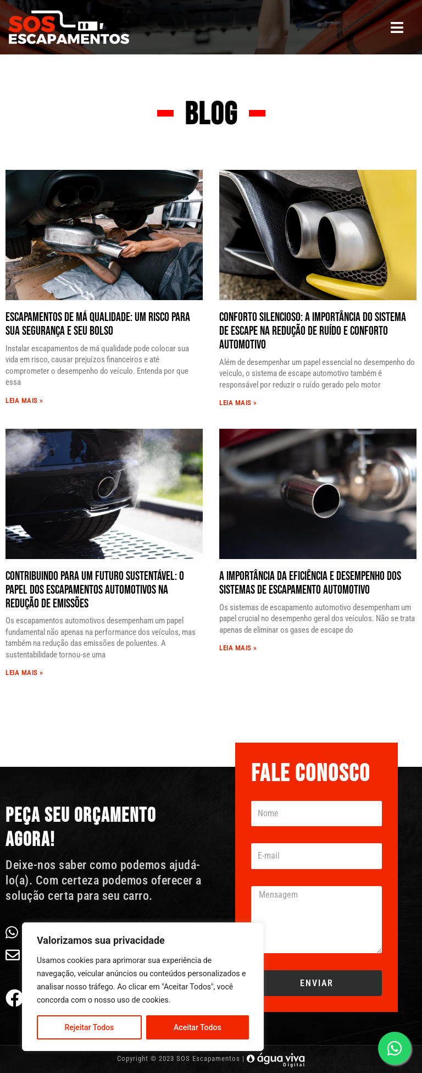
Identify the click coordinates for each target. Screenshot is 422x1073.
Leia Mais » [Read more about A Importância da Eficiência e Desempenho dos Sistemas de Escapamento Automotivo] (238, 648)
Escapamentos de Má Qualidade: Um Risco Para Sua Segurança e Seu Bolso (97, 324)
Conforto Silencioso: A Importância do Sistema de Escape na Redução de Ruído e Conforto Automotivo (312, 331)
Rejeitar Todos (89, 1027)
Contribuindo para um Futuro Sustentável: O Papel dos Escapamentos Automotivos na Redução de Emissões (94, 590)
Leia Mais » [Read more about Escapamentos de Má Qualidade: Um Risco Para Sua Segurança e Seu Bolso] (24, 400)
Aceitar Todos (197, 1027)
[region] (143, 986)
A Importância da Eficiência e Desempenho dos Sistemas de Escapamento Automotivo (310, 583)
